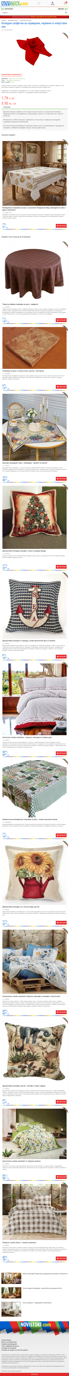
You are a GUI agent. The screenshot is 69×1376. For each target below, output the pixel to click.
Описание (6, 107)
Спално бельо (6, 1340)
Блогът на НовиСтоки (9, 1342)
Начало (3, 20)
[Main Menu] (7, 9)
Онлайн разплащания (9, 1344)
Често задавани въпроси (10, 1346)
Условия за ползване (8, 1348)
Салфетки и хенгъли (25, 20)
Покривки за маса (13, 20)
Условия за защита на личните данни (14, 1350)
